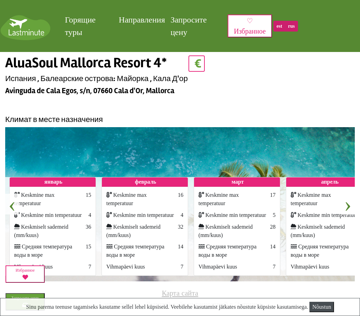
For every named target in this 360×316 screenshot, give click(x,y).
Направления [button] (142, 19)
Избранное (25, 274)
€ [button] (196, 63)
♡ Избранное (250, 26)
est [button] (279, 26)
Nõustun (321, 307)
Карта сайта (180, 293)
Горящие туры (80, 26)
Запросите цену (188, 26)
